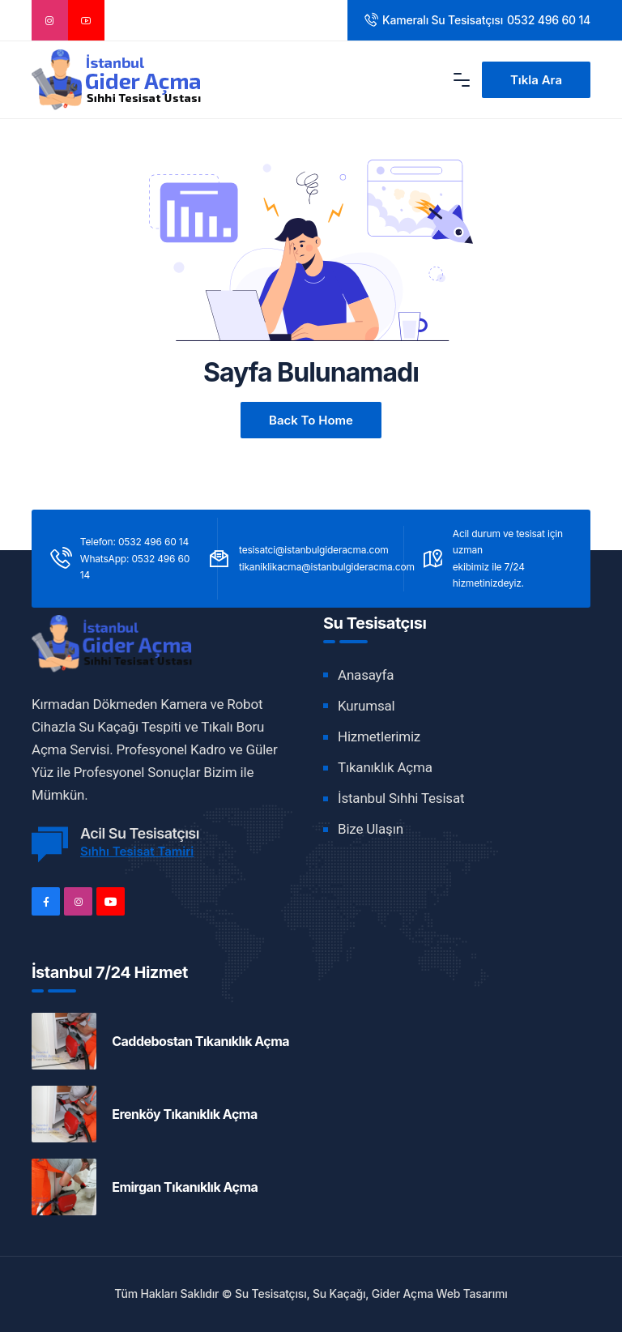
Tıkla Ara (536, 80)
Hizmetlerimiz (379, 736)
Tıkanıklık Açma (385, 767)
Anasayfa (366, 675)
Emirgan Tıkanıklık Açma (185, 1187)
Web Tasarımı (472, 1293)
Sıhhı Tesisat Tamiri (137, 851)
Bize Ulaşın (370, 829)
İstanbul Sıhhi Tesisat (401, 798)
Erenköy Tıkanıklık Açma (185, 1114)
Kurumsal (366, 706)
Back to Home (311, 420)
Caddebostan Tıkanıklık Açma (200, 1041)
